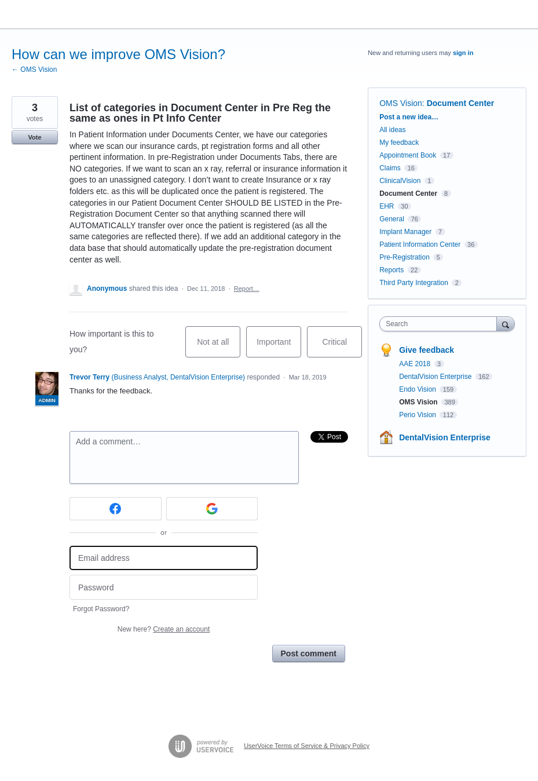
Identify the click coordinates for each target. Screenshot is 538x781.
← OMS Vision (34, 69)
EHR (386, 206)
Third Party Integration (413, 283)
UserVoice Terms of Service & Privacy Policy (306, 745)
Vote (34, 137)
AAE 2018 (415, 364)
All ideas (392, 130)
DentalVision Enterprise (436, 377)
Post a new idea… (408, 117)
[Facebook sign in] (115, 508)
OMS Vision (400, 103)
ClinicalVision (399, 181)
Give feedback (426, 350)
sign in (463, 52)
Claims (390, 168)
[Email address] (163, 558)
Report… (246, 288)
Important (279, 347)
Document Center (461, 103)
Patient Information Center (419, 244)
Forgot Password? (101, 609)
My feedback (399, 142)
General (391, 219)
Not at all (218, 347)
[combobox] (440, 324)
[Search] (505, 323)
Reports (391, 270)
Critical (342, 347)
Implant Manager (405, 232)
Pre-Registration (404, 257)
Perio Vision (418, 415)
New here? (164, 629)
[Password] (163, 587)
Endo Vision (418, 389)
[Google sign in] (212, 508)
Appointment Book (407, 155)
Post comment (308, 653)
